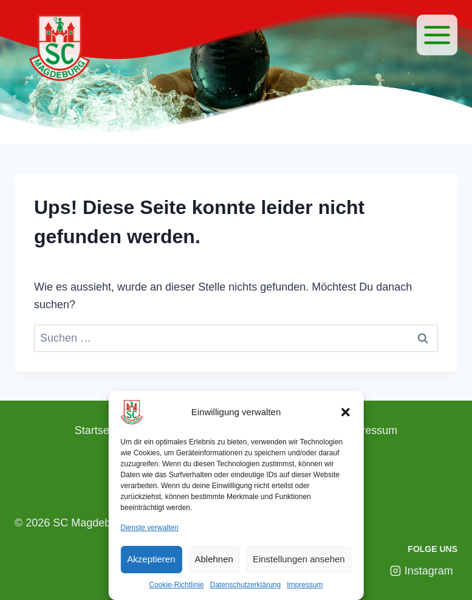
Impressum (305, 585)
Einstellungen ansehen (299, 559)
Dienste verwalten (149, 527)
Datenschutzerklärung (245, 585)
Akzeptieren (151, 559)
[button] (346, 412)
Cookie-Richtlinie (176, 585)
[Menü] (437, 35)
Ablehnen (214, 559)
